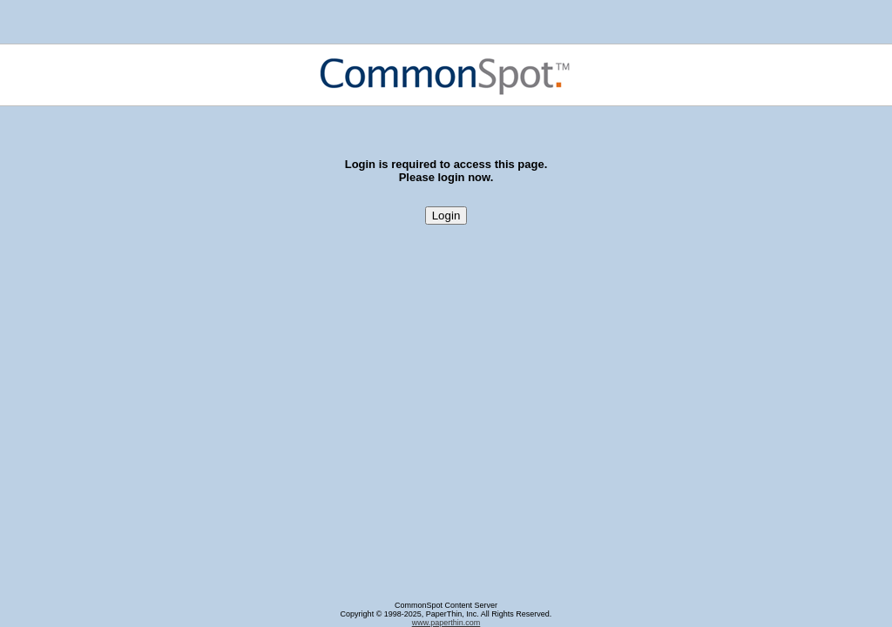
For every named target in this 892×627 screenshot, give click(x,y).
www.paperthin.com (446, 622)
